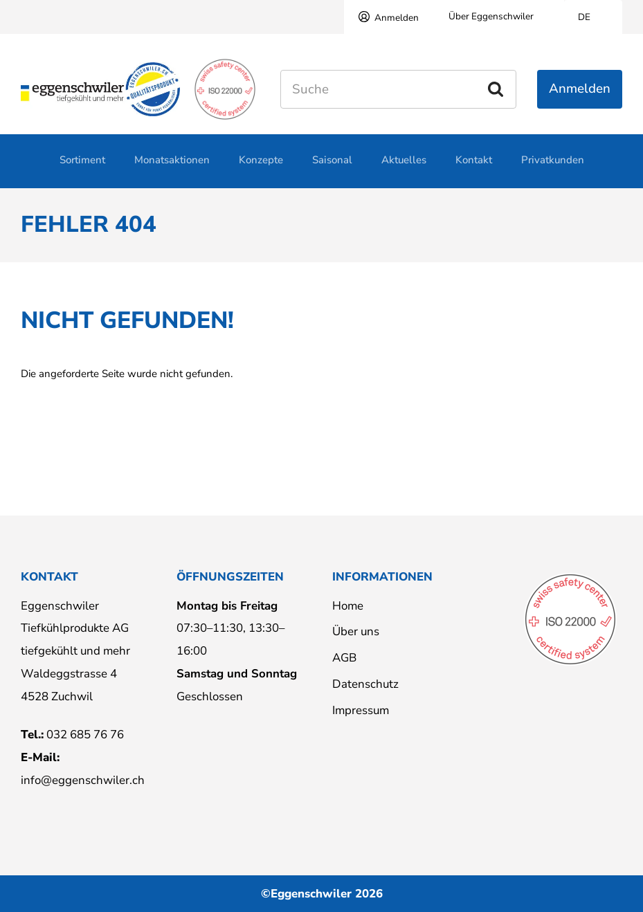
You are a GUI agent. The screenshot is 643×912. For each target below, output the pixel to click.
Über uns (355, 631)
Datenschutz (365, 684)
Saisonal (332, 167)
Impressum (360, 710)
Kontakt (473, 167)
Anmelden (396, 17)
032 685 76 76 (85, 734)
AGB (344, 658)
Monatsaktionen (172, 167)
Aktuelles (403, 167)
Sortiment (82, 167)
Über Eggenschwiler (491, 16)
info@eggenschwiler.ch (83, 780)
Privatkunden (552, 167)
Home (347, 606)
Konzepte (261, 167)
